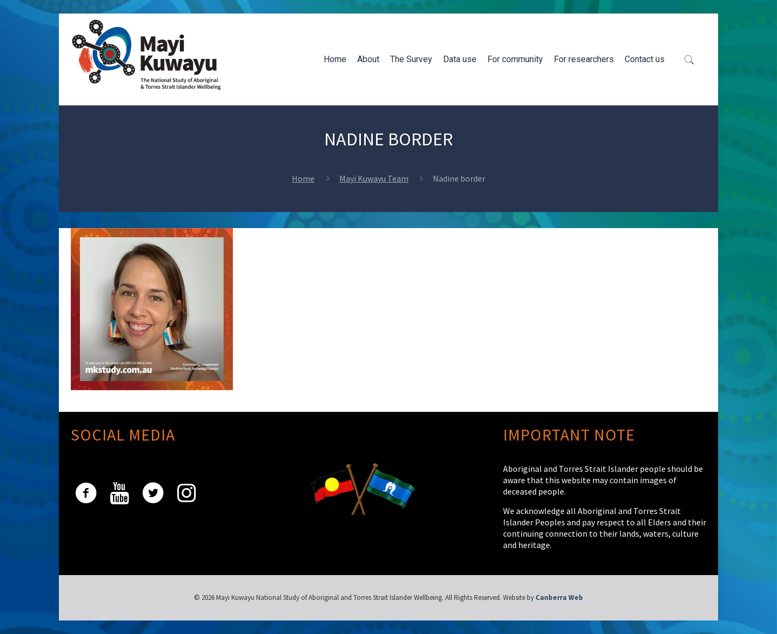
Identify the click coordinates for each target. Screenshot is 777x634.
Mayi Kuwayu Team (373, 178)
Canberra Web (559, 597)
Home (303, 178)
